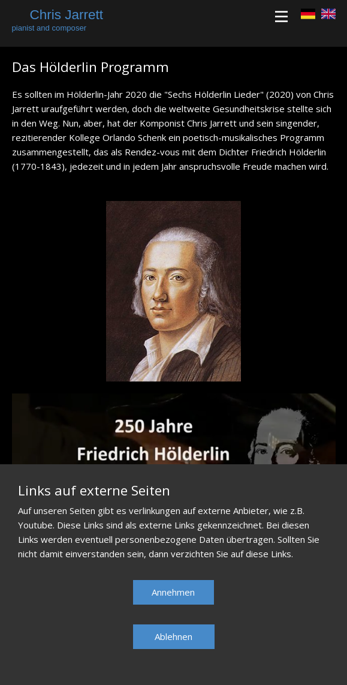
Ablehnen (173, 636)
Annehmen (173, 592)
